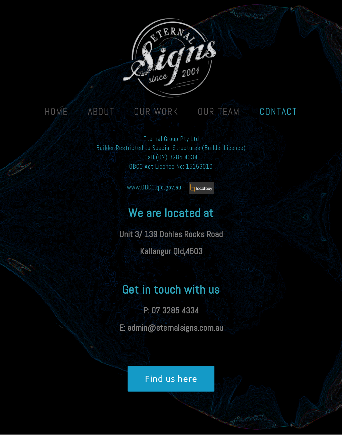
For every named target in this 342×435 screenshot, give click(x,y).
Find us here (171, 379)
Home (56, 112)
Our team (219, 112)
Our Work (156, 112)
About (101, 112)
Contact (278, 112)
